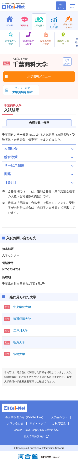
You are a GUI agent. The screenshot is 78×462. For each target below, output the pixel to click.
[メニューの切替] (72, 5)
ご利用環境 (59, 423)
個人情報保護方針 (34, 436)
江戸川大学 (20, 330)
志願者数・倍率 (39, 122)
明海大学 (19, 342)
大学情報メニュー (39, 76)
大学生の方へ (59, 417)
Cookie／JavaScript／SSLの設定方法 (36, 429)
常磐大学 (19, 354)
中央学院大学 (22, 307)
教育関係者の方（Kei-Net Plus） (25, 417)
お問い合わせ (15, 423)
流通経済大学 (22, 318)
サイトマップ (38, 423)
